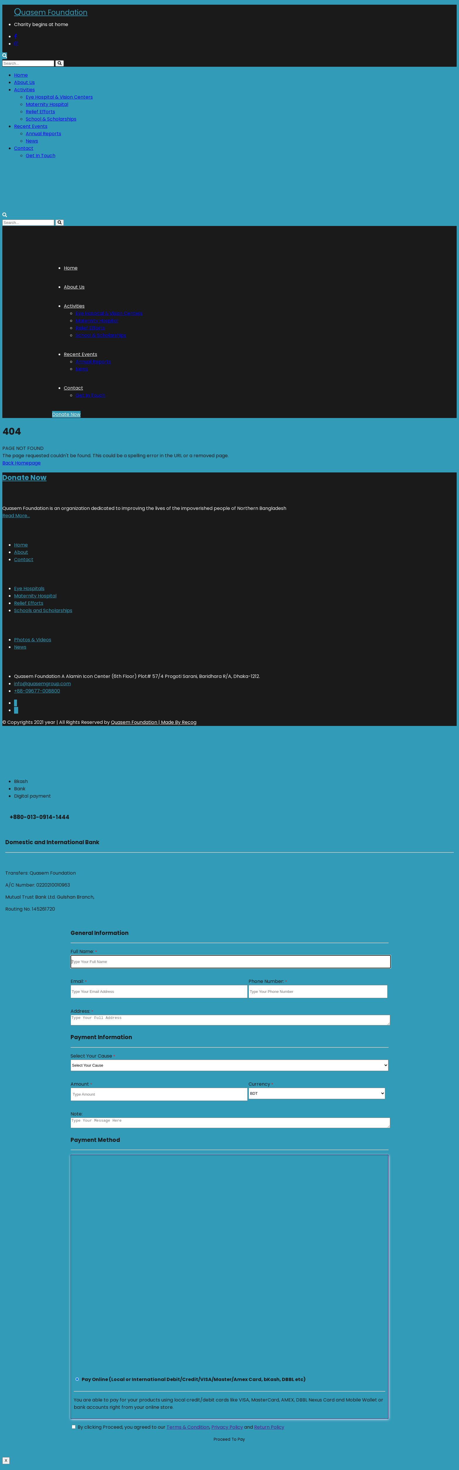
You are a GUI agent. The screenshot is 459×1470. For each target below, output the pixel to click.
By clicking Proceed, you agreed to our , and (178, 1430)
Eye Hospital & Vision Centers (59, 97)
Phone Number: (268, 981)
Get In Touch (40, 155)
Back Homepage (21, 463)
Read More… (16, 515)
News (32, 141)
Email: (79, 981)
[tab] (235, 781)
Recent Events (30, 126)
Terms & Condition (188, 1430)
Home (21, 75)
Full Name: (84, 951)
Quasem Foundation (134, 722)
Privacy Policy (227, 1430)
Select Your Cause (93, 1057)
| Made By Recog (176, 722)
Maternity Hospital (47, 104)
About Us (24, 82)
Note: (77, 1115)
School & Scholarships (51, 119)
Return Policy (269, 1430)
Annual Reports (43, 133)
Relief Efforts (40, 111)
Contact (23, 148)
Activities (24, 89)
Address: (82, 1011)
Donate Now (66, 414)
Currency (261, 1085)
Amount (81, 1085)
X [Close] (6, 1464)
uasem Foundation (51, 12)
